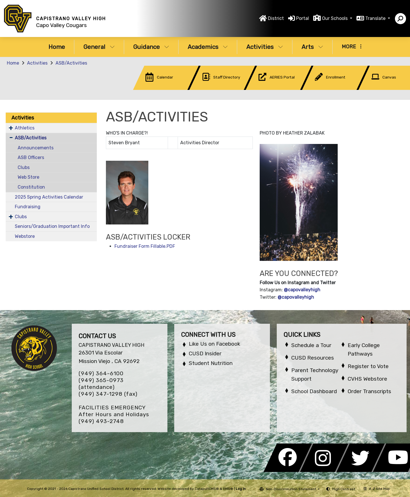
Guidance (151, 46)
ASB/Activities (71, 63)
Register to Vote (368, 366)
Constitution (31, 187)
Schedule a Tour (311, 345)
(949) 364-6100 (101, 373)
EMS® (228, 489)
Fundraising (27, 206)
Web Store (28, 177)
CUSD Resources (312, 357)
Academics (208, 46)
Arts (312, 46)
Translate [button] (376, 18)
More (352, 47)
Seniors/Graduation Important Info (52, 226)
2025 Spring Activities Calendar (49, 197)
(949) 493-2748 (101, 421)
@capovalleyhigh (302, 289)
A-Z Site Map (377, 489)
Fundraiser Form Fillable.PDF (144, 246)
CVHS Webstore (367, 379)
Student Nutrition (211, 363)
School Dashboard (314, 391)
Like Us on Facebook (214, 344)
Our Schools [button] (335, 18)
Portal (302, 18)
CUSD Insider (205, 353)
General (99, 46)
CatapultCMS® (207, 489)
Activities (264, 46)
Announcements (36, 147)
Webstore (25, 236)
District (276, 18)
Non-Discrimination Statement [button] (291, 489)
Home (56, 46)
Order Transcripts (369, 391)
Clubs (24, 167)
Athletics (24, 128)
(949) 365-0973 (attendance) (101, 383)
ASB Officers (31, 157)
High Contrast (343, 489)
